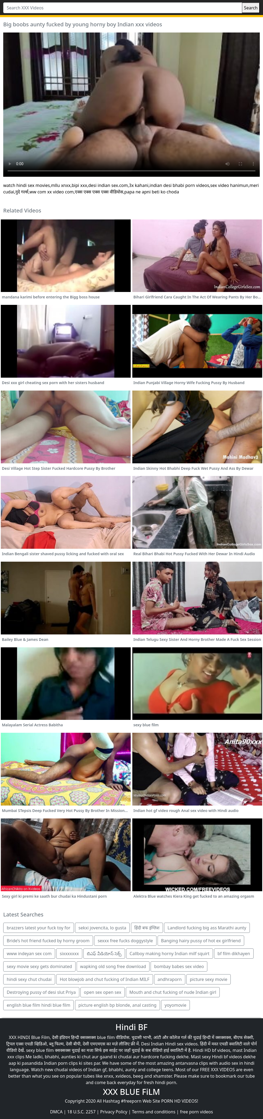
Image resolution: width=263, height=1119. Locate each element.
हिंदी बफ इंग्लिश (146, 928)
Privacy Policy (113, 1112)
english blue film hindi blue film (38, 1005)
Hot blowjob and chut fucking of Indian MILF (104, 979)
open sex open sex (102, 992)
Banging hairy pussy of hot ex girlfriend (201, 941)
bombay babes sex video (179, 966)
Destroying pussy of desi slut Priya (41, 992)
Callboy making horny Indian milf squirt (169, 953)
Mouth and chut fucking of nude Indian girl (172, 992)
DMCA (56, 1112)
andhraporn (170, 979)
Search (251, 8)
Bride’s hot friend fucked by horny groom (48, 941)
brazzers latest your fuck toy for (38, 928)
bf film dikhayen (234, 953)
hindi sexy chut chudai (29, 979)
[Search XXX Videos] (122, 7)
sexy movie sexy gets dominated (39, 966)
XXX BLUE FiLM (131, 1091)
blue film (106, 1037)
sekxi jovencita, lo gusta (102, 928)
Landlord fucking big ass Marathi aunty (207, 928)
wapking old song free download (113, 966)
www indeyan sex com (29, 953)
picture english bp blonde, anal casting (118, 1005)
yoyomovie (175, 1005)
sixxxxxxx (69, 953)
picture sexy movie (209, 979)
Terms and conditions (153, 1112)
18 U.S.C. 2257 (81, 1112)
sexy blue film (40, 1050)
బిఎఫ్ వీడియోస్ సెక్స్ (104, 953)
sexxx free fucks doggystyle (125, 941)
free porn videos (196, 1112)
